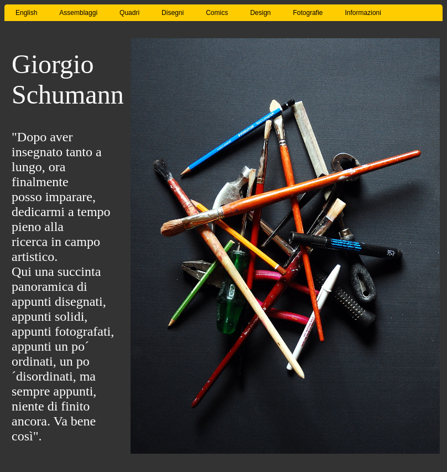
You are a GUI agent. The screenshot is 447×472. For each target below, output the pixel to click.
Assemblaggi (78, 13)
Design (260, 13)
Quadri (129, 13)
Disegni (173, 13)
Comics (217, 13)
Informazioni (363, 13)
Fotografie (308, 13)
